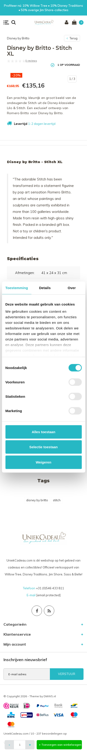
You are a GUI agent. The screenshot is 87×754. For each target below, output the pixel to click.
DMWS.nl (50, 696)
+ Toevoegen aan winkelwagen (60, 744)
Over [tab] (72, 288)
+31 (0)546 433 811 (50, 588)
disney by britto (37, 500)
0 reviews (31, 60)
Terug (72, 38)
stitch (57, 500)
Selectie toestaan (43, 447)
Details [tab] (45, 288)
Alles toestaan (43, 432)
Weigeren (43, 462)
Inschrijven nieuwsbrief (25, 659)
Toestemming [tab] (16, 288)
